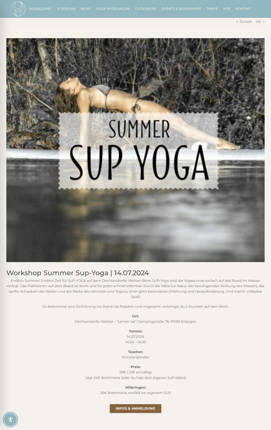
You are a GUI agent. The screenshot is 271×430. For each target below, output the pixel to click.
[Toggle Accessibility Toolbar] (10, 419)
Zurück (246, 22)
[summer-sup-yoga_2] (135, 150)
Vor (258, 22)
